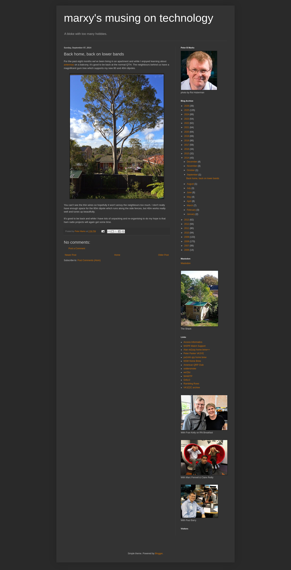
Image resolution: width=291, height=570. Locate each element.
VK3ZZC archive (192, 387)
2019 (187, 136)
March (190, 205)
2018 (187, 140)
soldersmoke (190, 368)
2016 (187, 149)
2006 (187, 250)
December (192, 161)
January (191, 214)
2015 (187, 153)
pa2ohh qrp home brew (195, 357)
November (192, 166)
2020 (187, 132)
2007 (187, 245)
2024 (187, 114)
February (191, 210)
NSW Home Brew (192, 361)
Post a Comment (76, 248)
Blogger (159, 553)
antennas (69, 64)
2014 (187, 157)
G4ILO (187, 380)
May (189, 197)
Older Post (163, 255)
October (191, 170)
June (189, 192)
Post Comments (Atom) (89, 260)
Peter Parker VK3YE (194, 353)
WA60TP (188, 376)
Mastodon (186, 263)
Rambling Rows (191, 383)
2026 (187, 106)
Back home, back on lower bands (202, 178)
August (190, 184)
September (192, 174)
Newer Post (70, 255)
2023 (187, 119)
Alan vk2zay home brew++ (197, 349)
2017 (187, 145)
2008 (187, 241)
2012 (187, 224)
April (189, 201)
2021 (187, 127)
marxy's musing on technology (138, 18)
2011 (187, 228)
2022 (187, 123)
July (189, 188)
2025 (187, 110)
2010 (187, 232)
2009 (187, 237)
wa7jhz (187, 372)
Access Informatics (193, 342)
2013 (187, 219)
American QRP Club (194, 365)
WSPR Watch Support (194, 346)
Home (117, 255)
